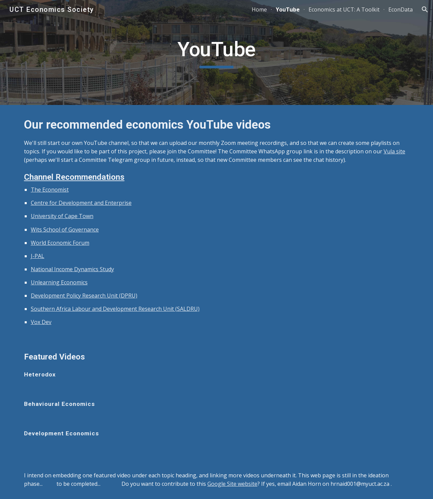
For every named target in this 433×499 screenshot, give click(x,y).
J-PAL (37, 256)
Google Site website (232, 483)
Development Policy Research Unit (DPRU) (84, 295)
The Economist (50, 189)
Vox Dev (41, 322)
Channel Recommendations (74, 177)
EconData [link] (400, 9)
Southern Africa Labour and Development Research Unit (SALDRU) (115, 308)
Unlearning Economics (59, 282)
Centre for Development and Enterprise (81, 203)
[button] (425, 9)
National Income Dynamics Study (72, 269)
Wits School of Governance (65, 229)
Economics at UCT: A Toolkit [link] (344, 9)
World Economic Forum (60, 242)
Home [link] (259, 9)
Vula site (394, 151)
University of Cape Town (62, 216)
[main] (216, 52)
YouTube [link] (288, 9)
